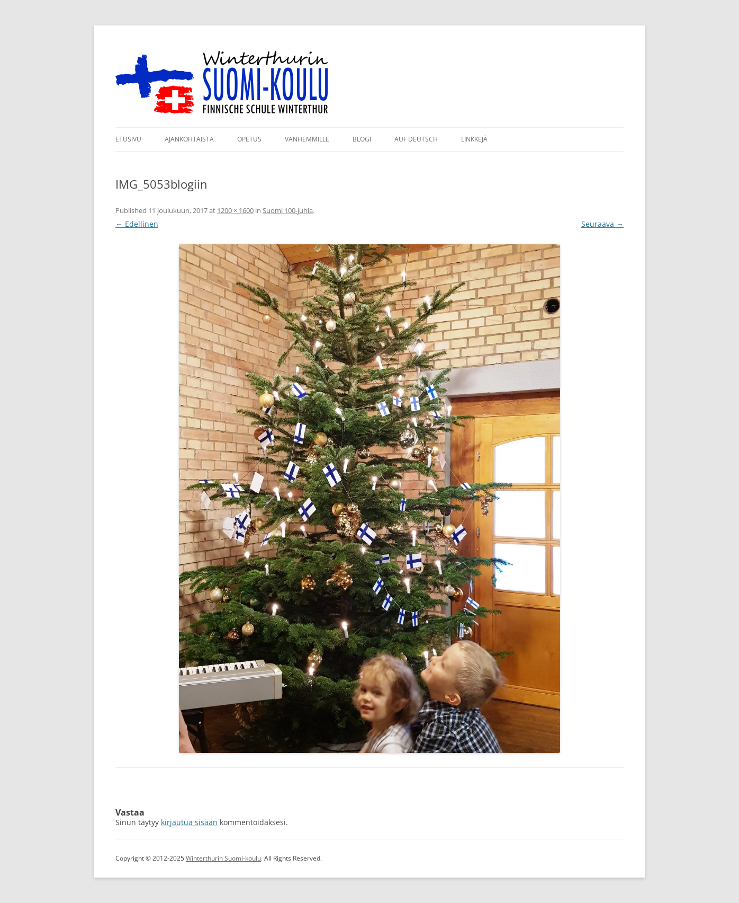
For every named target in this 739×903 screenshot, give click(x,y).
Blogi (362, 139)
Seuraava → (602, 224)
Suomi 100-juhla (288, 210)
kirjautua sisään (189, 822)
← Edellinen (136, 224)
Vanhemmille (307, 139)
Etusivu (128, 139)
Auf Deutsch (416, 139)
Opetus (249, 139)
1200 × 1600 (235, 210)
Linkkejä (474, 139)
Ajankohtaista (189, 139)
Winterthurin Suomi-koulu (223, 858)
